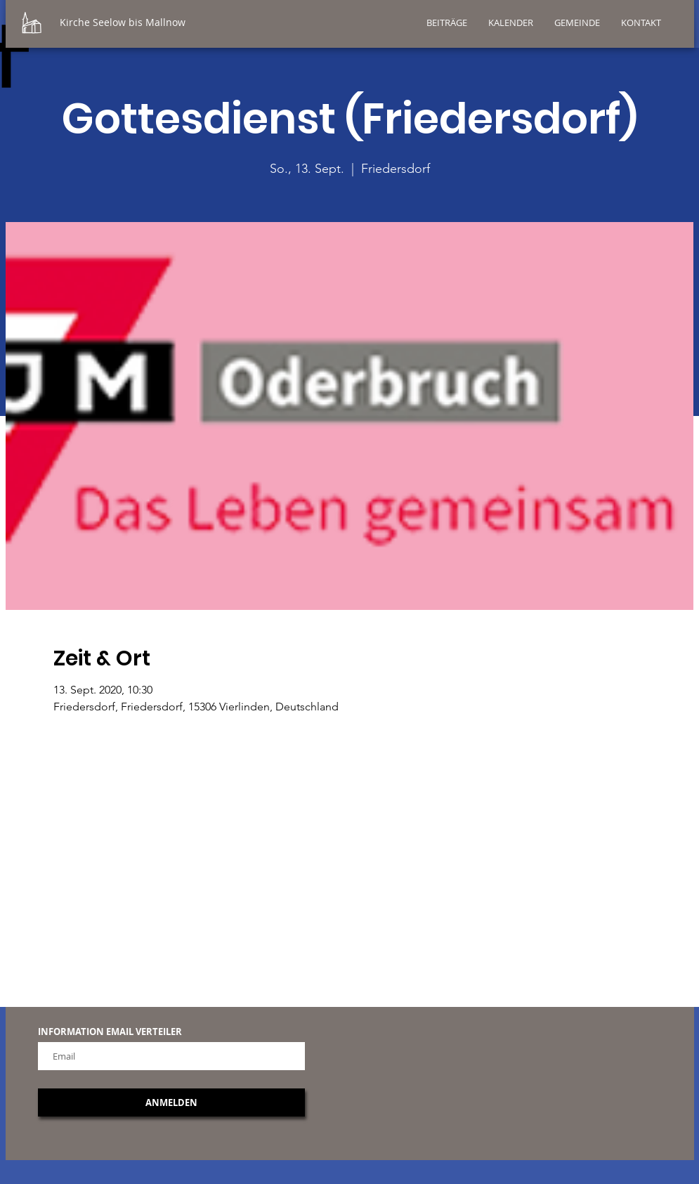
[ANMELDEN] (171, 1102)
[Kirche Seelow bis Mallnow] (161, 22)
